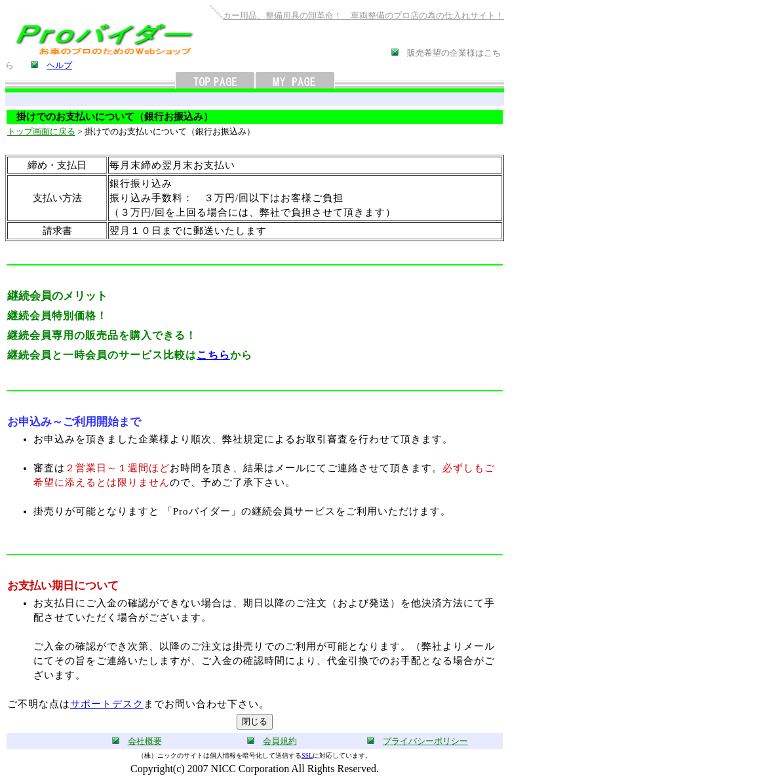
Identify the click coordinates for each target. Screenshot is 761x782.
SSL (307, 755)
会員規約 (280, 741)
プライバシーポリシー (425, 741)
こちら (213, 355)
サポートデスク (107, 704)
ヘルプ (59, 65)
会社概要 (145, 741)
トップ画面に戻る (41, 131)
